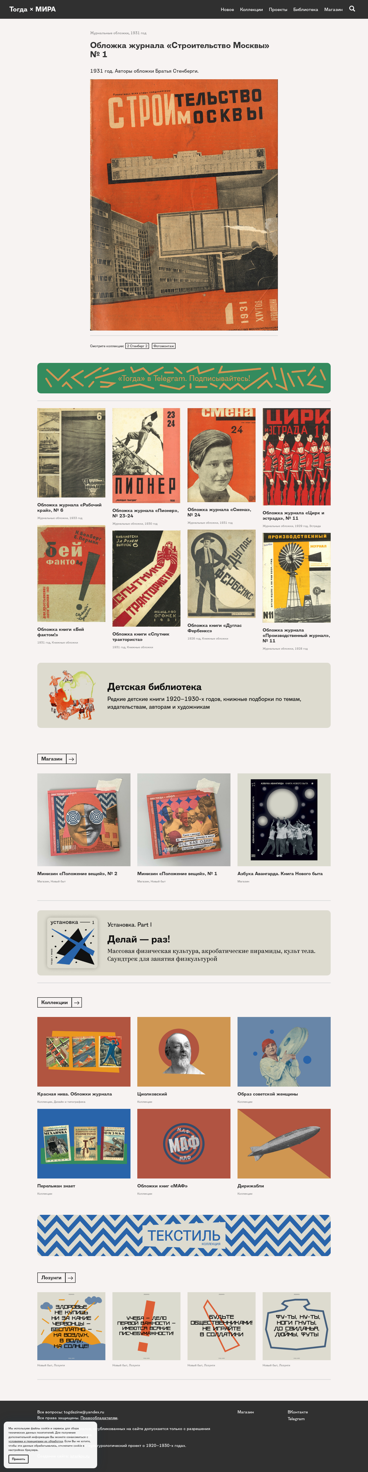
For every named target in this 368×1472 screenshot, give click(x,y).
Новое (227, 9)
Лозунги (59, 1367)
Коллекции (251, 9)
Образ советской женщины (268, 1095)
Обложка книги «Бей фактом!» (60, 633)
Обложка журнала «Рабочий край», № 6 (69, 508)
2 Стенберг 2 (137, 346)
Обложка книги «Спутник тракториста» (140, 637)
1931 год (138, 32)
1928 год (301, 649)
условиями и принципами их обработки (35, 1441)
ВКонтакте (298, 1412)
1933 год (75, 519)
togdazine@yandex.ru (84, 1412)
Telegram (296, 1418)
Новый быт (58, 883)
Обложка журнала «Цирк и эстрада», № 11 (293, 516)
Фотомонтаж (164, 346)
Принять (18, 1459)
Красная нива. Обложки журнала (74, 1095)
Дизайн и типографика (69, 1103)
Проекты (278, 9)
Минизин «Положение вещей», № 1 (177, 875)
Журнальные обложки (109, 32)
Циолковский (152, 1095)
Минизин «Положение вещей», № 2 (77, 875)
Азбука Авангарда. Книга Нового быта (280, 875)
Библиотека (305, 9)
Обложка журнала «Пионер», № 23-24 (145, 514)
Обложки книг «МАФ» (162, 1187)
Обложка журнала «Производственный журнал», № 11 (296, 636)
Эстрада (315, 526)
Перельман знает (56, 1187)
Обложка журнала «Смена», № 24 (219, 513)
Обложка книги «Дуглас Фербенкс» (215, 628)
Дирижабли (251, 1187)
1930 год (151, 524)
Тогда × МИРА (33, 9)
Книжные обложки (65, 643)
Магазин (333, 9)
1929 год (301, 526)
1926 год (194, 639)
